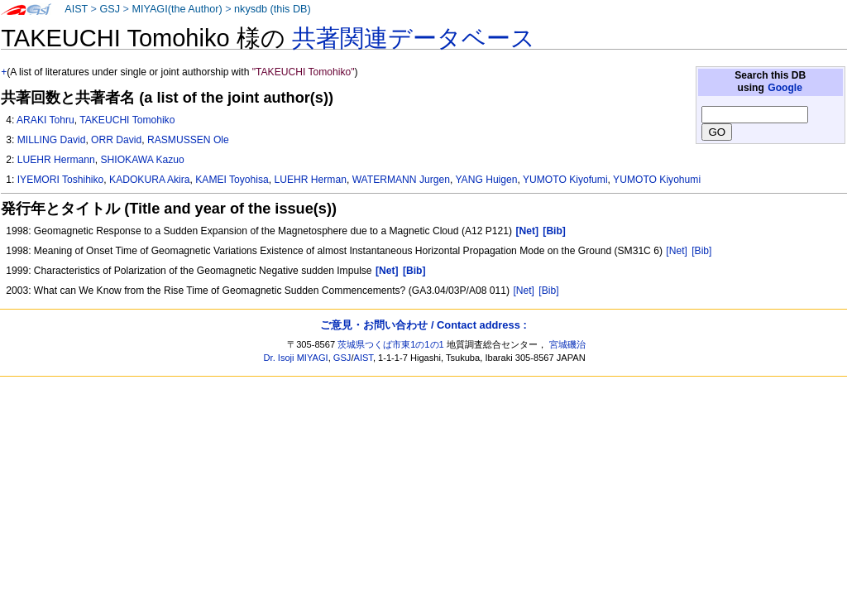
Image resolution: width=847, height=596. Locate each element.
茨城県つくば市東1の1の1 (390, 344)
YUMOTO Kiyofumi (565, 179)
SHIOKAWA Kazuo (142, 160)
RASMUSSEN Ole (188, 140)
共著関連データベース (413, 38)
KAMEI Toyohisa (232, 179)
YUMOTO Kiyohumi (657, 179)
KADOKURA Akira (149, 179)
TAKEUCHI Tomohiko (127, 120)
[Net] (676, 251)
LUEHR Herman (311, 179)
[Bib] (701, 251)
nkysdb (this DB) (272, 9)
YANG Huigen (486, 179)
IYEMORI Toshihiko (60, 179)
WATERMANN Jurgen (401, 179)
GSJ (109, 9)
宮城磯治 (567, 344)
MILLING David (51, 140)
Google (785, 88)
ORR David (116, 140)
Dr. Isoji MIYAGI (296, 358)
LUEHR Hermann (56, 160)
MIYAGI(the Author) (177, 9)
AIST (76, 9)
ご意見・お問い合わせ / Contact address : (423, 325)
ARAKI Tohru (45, 120)
